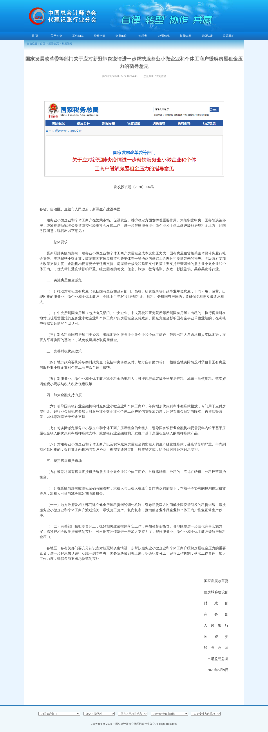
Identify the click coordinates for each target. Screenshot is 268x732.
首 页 (35, 35)
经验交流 (53, 43)
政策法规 (67, 43)
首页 (42, 43)
